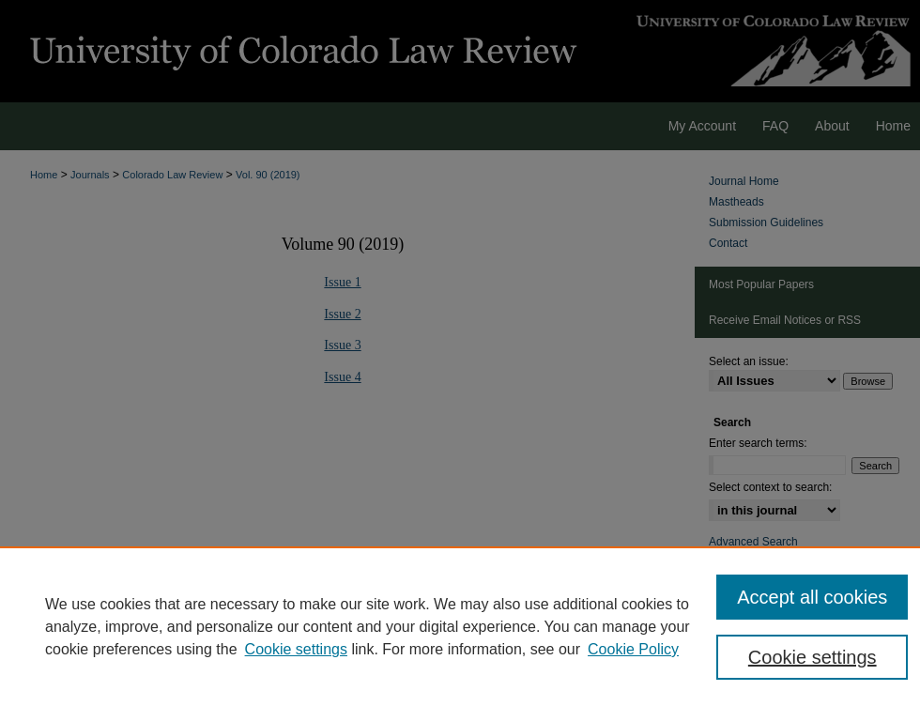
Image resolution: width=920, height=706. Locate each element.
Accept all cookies (812, 597)
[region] (460, 626)
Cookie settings (296, 649)
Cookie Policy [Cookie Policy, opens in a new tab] (633, 649)
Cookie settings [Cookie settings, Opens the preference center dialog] (812, 657)
